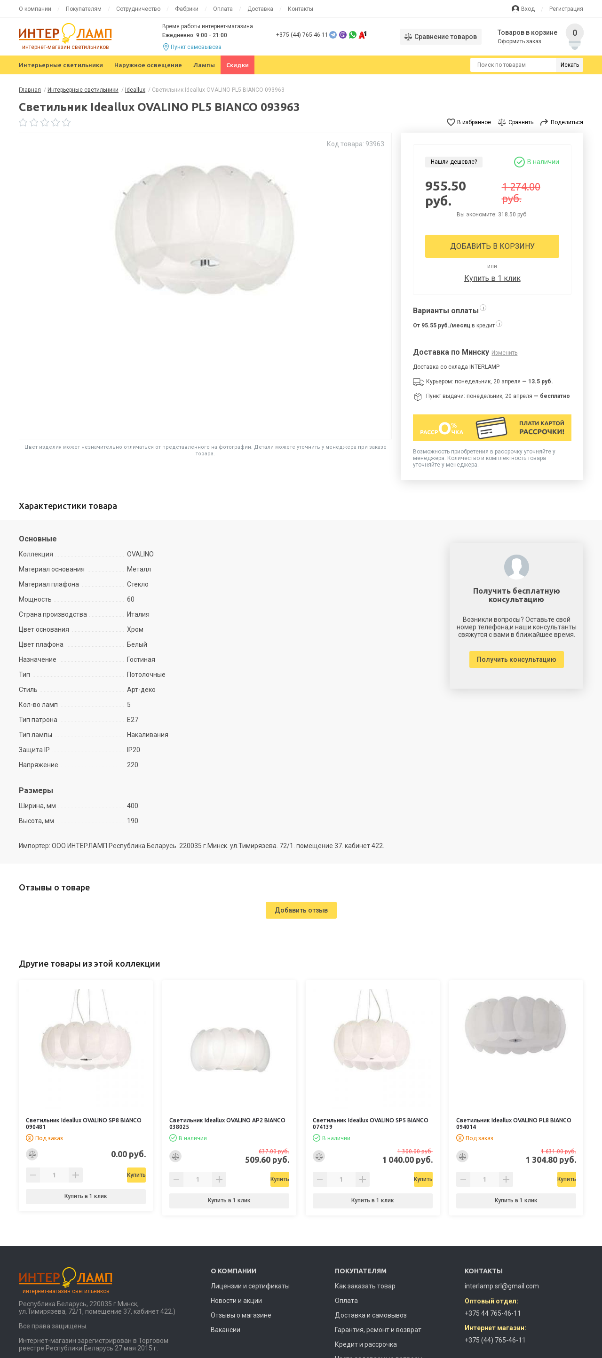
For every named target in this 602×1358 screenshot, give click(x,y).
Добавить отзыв (301, 910)
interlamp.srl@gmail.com (502, 1286)
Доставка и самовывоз (371, 1315)
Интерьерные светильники (61, 65)
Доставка (260, 9)
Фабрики (186, 9)
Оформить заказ (520, 41)
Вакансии (225, 1330)
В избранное (474, 122)
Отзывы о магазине (241, 1315)
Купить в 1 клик (492, 278)
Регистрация (566, 9)
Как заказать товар (365, 1286)
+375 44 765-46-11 (493, 1313)
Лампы (204, 65)
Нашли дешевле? (454, 162)
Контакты (300, 9)
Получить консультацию (516, 659)
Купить (110, 1175)
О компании (35, 9)
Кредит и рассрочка (366, 1344)
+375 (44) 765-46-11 (302, 35)
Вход (528, 9)
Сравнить (520, 122)
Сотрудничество (138, 9)
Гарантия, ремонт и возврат (378, 1330)
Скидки (237, 65)
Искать (570, 65)
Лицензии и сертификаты (250, 1286)
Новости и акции (236, 1300)
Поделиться (567, 122)
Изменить (504, 352)
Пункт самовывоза (196, 47)
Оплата (223, 9)
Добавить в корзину (492, 246)
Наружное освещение (148, 65)
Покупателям (84, 9)
